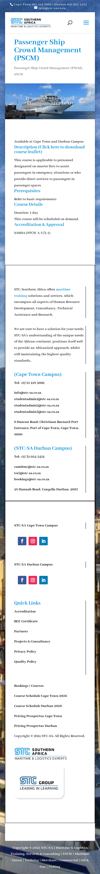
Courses (37, 686)
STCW (18, 74)
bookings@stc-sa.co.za (31, 479)
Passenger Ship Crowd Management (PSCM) (48, 68)
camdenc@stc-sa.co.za (31, 467)
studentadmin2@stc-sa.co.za (36, 405)
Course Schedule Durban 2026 (38, 706)
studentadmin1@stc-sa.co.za (36, 399)
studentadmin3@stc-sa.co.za (36, 412)
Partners (21, 631)
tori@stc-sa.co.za (27, 473)
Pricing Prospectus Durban (35, 726)
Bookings (21, 686)
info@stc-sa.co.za (27, 393)
